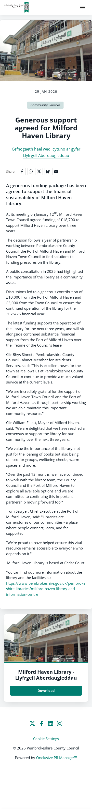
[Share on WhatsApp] (30, 171)
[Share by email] (56, 171)
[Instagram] (59, 723)
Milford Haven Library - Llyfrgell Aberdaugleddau (46, 675)
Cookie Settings (46, 738)
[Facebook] (41, 723)
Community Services (45, 105)
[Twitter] (32, 723)
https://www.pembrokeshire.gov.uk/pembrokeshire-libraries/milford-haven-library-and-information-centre (45, 589)
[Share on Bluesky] (47, 171)
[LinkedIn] (50, 723)
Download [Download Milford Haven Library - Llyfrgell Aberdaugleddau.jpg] (46, 690)
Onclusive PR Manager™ (56, 757)
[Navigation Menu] (82, 7)
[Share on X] (39, 171)
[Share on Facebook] (22, 171)
